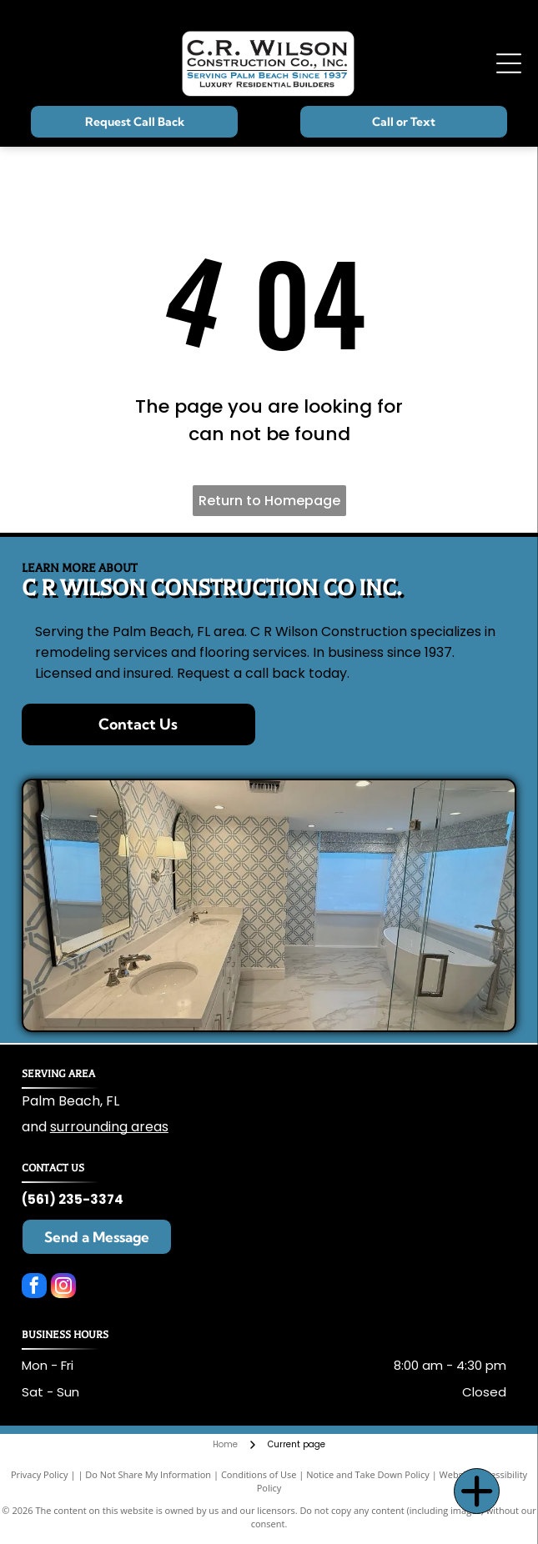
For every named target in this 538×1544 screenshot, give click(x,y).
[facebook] (34, 1287)
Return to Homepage (269, 500)
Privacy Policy (39, 1474)
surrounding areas (109, 1126)
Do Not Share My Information (148, 1474)
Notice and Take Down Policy (368, 1474)
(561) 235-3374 (72, 1199)
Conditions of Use (259, 1474)
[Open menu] (508, 63)
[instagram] (63, 1287)
